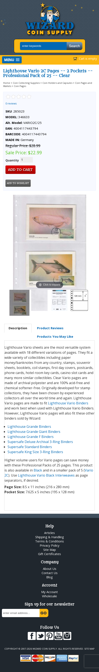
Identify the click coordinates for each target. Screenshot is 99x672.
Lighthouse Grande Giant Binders (34, 431)
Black (38, 470)
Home (6, 82)
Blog (49, 577)
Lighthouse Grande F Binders (31, 436)
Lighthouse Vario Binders (68, 403)
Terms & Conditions (49, 541)
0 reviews (11, 103)
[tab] (18, 328)
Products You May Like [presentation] (55, 336)
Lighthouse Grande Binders (29, 426)
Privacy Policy (49, 545)
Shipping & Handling (49, 537)
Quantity (12, 160)
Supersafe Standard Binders (30, 446)
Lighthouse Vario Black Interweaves (46, 475)
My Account (49, 592)
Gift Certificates (49, 554)
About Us (49, 568)
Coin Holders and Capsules (57, 82)
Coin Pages (20, 86)
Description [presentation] (18, 328)
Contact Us (50, 573)
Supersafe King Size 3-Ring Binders (35, 452)
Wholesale (49, 596)
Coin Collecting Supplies (26, 82)
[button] (12, 59)
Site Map (49, 549)
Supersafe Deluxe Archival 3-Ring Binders (40, 441)
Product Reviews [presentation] (50, 328)
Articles (49, 533)
